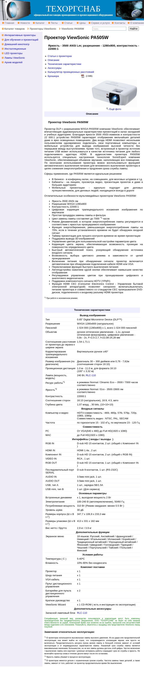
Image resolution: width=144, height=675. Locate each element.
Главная (9, 22)
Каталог (40, 22)
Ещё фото (115, 109)
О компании (137, 22)
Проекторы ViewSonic (43, 28)
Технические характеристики (64, 64)
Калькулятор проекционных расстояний (71, 72)
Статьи (68, 22)
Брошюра (53, 76)
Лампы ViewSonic (15, 57)
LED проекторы (13, 53)
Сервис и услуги (100, 22)
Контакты (119, 22)
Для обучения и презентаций (21, 39)
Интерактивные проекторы (20, 35)
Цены (82, 22)
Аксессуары (55, 68)
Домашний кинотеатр (17, 44)
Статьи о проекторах (60, 56)
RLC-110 (91, 375)
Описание (53, 60)
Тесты (54, 22)
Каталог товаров (14, 28)
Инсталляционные (15, 48)
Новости (25, 22)
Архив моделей (13, 62)
